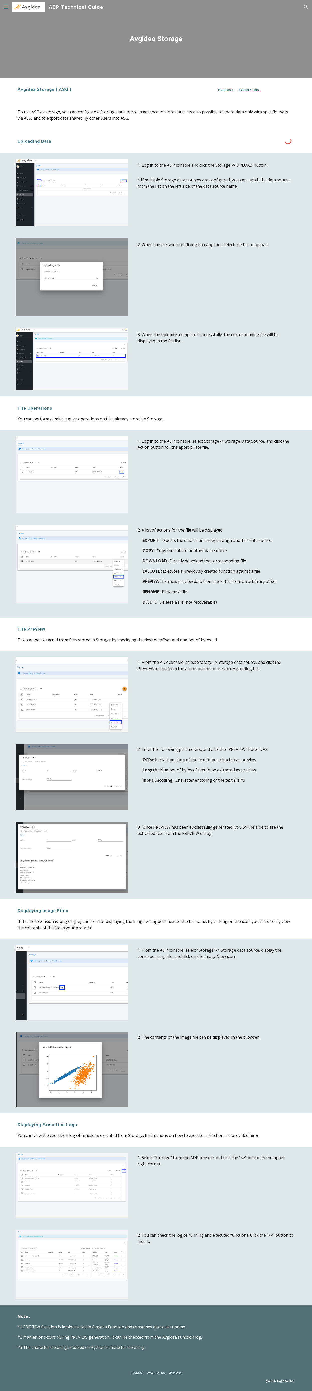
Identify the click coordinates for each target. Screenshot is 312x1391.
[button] (6, 7)
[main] (156, 38)
